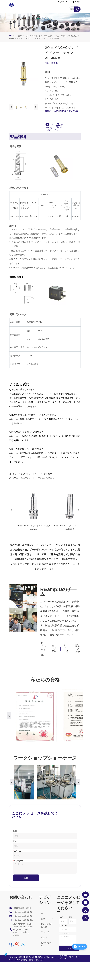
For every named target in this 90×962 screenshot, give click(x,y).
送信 (26, 878)
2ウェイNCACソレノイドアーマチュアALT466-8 (39, 38)
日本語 (77, 2)
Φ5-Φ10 (12, 38)
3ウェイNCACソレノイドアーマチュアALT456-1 (33, 478)
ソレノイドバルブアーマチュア (38, 36)
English (61, 2)
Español (69, 2)
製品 (20, 36)
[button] (41, 9)
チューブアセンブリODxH (66, 36)
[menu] (41, 9)
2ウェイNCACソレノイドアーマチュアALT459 (32, 474)
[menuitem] (41, 9)
